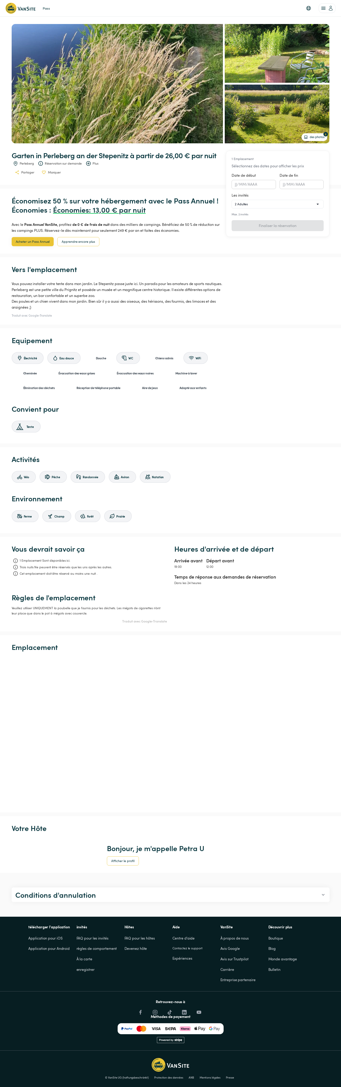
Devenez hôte (135, 948)
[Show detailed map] (171, 732)
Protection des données (168, 1077)
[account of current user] (327, 8)
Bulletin (274, 969)
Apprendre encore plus (78, 241)
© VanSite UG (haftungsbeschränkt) (127, 1077)
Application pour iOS (45, 938)
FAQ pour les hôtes (139, 938)
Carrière (227, 969)
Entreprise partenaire (238, 979)
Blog (272, 948)
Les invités (240, 195)
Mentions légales (210, 1077)
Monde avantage (282, 958)
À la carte (84, 958)
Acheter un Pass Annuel (33, 241)
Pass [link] (46, 8)
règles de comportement (97, 948)
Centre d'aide (183, 938)
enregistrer (86, 969)
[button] (308, 8)
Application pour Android (49, 948)
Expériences (182, 958)
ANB (191, 1077)
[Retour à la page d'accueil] (20, 8)
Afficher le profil (123, 861)
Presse (230, 1077)
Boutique (275, 938)
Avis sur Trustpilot (234, 958)
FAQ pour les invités (92, 938)
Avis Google (230, 948)
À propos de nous (234, 938)
